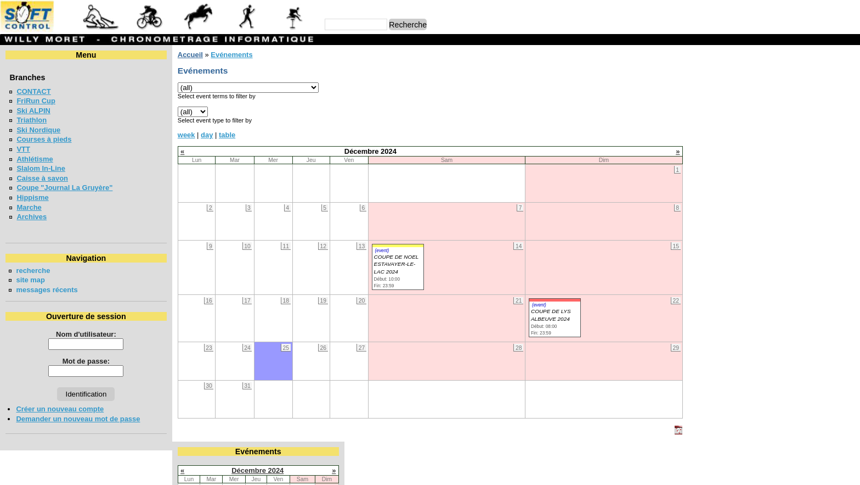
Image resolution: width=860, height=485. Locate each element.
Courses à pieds (43, 139)
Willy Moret (409, 472)
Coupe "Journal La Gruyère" (64, 187)
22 (849, 121)
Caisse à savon (42, 178)
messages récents (46, 290)
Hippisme (32, 197)
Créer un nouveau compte (60, 409)
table (227, 135)
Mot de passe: (86, 361)
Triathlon (31, 120)
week (186, 135)
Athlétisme (34, 159)
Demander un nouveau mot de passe (78, 419)
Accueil (190, 55)
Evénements (231, 55)
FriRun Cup (35, 101)
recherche (33, 270)
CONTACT (33, 91)
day (207, 135)
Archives (31, 217)
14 (826, 111)
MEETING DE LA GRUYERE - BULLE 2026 (774, 204)
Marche (28, 207)
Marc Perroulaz (482, 472)
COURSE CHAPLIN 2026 (745, 253)
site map (30, 280)
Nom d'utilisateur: (86, 334)
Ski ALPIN (33, 111)
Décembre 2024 (774, 73)
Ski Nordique (38, 130)
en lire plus (836, 315)
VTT (23, 149)
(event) (382, 250)
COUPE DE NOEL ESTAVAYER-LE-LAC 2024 (396, 264)
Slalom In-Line (40, 168)
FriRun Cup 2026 (732, 185)
